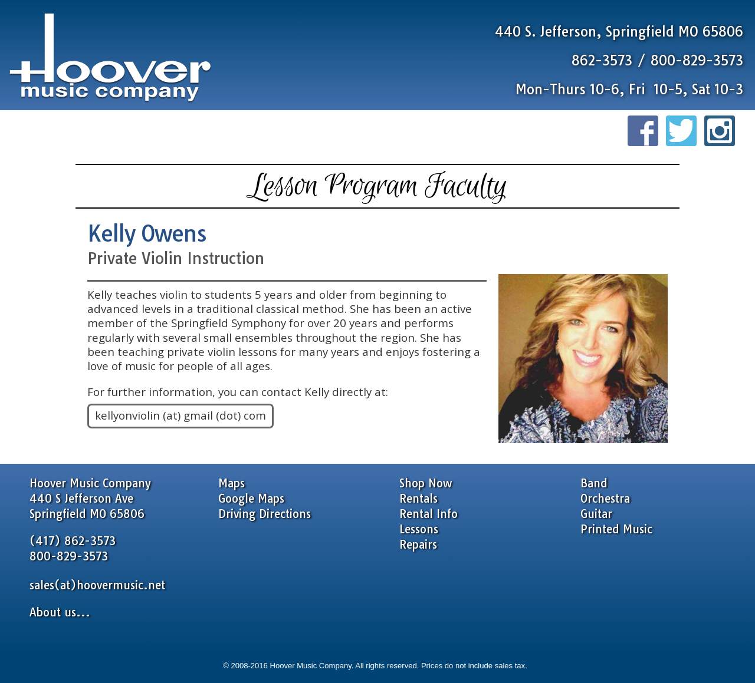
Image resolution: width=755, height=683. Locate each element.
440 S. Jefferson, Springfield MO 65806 (619, 32)
